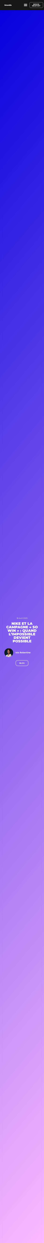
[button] (25, 5)
